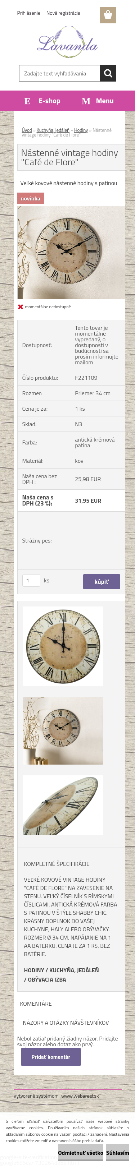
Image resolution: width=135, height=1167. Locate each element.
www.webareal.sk (80, 1095)
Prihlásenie (29, 13)
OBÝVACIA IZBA (47, 979)
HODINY (34, 970)
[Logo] (67, 42)
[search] (108, 73)
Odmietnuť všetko (80, 1152)
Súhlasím (117, 1152)
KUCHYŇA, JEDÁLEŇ (74, 970)
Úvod (27, 130)
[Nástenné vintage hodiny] (71, 209)
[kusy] (31, 580)
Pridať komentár (51, 1057)
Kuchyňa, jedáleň (53, 130)
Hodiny (81, 130)
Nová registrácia (63, 13)
